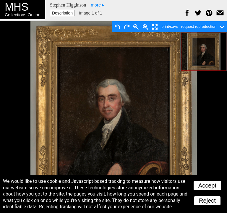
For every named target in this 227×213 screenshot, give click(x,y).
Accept (207, 185)
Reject (207, 200)
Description (62, 13)
